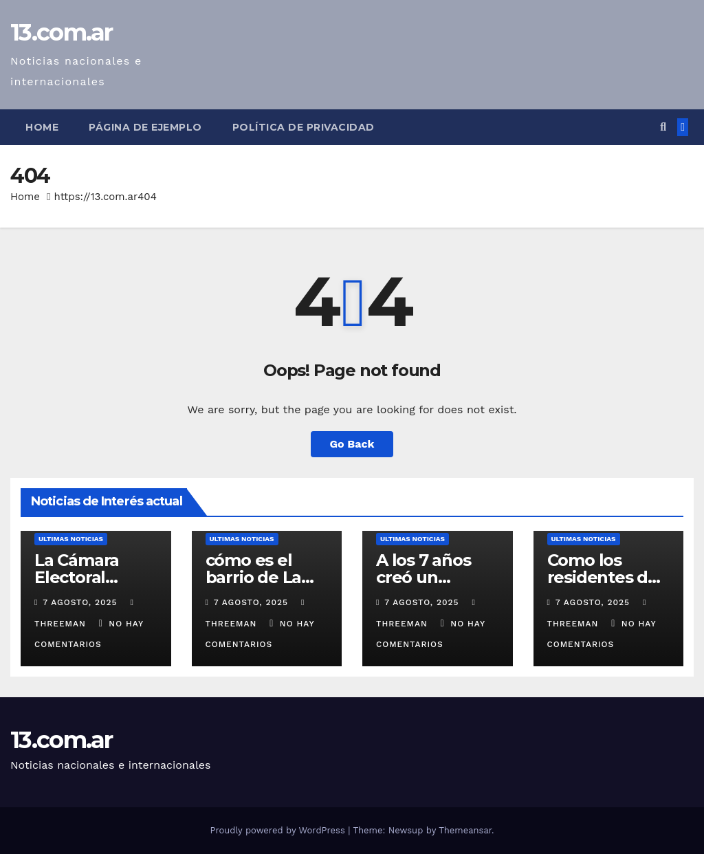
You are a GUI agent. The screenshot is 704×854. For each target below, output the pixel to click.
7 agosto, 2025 (81, 602)
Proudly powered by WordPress (279, 830)
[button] (663, 126)
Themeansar (465, 830)
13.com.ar (61, 32)
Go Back (352, 443)
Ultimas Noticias (70, 539)
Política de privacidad (303, 127)
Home (41, 127)
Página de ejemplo (145, 127)
